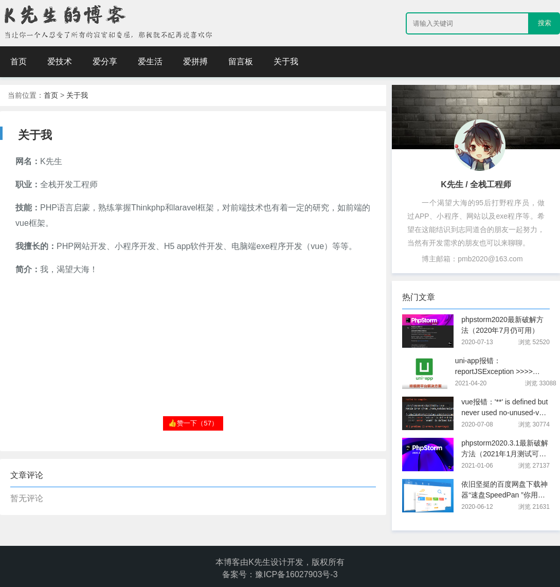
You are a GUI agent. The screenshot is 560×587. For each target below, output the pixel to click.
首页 (18, 61)
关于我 (286, 61)
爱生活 (150, 61)
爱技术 (59, 61)
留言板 (240, 61)
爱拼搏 (195, 61)
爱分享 (105, 61)
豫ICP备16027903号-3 (296, 574)
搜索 (544, 23)
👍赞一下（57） (193, 423)
